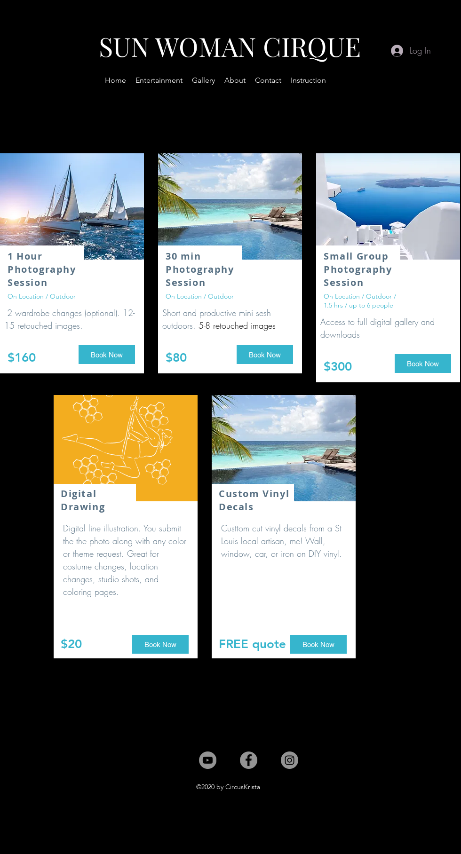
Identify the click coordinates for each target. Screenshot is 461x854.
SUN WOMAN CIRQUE (230, 45)
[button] (159, 80)
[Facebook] (248, 760)
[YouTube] (207, 760)
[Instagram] (289, 760)
